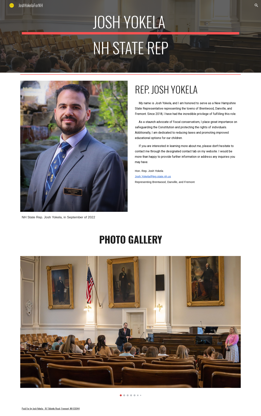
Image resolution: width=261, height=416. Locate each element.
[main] (130, 36)
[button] (256, 5)
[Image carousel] (130, 326)
